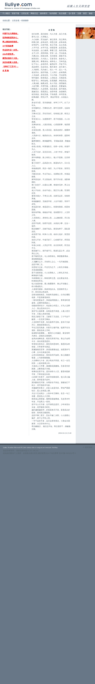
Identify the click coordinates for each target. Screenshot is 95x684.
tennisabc (48, 447)
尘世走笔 (25, 13)
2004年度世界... (8, 54)
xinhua (29, 447)
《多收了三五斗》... (10, 66)
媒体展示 (43, 13)
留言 (85, 13)
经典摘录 (25, 21)
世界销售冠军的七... (10, 38)
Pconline (11, 447)
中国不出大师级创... (10, 33)
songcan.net (41, 447)
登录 (73, 13)
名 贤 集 (5, 71)
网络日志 (34, 13)
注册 (79, 13)
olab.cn (33, 447)
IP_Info (23, 447)
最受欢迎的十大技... (10, 58)
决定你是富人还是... (10, 62)
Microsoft (17, 447)
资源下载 (15, 13)
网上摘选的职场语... (10, 42)
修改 (91, 13)
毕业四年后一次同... (10, 50)
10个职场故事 (7, 46)
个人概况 (6, 13)
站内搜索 (53, 13)
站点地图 (62, 13)
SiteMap (54, 447)
